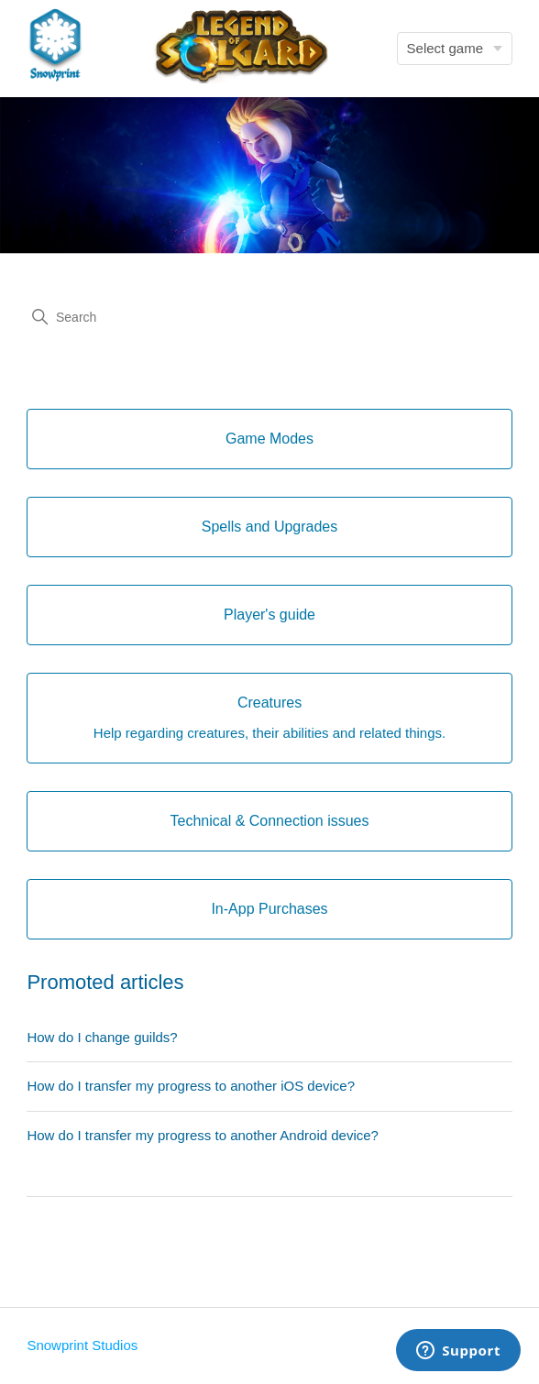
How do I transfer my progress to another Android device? (203, 1135)
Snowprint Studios (82, 1345)
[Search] (269, 317)
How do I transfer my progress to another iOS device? (191, 1085)
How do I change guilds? (102, 1037)
